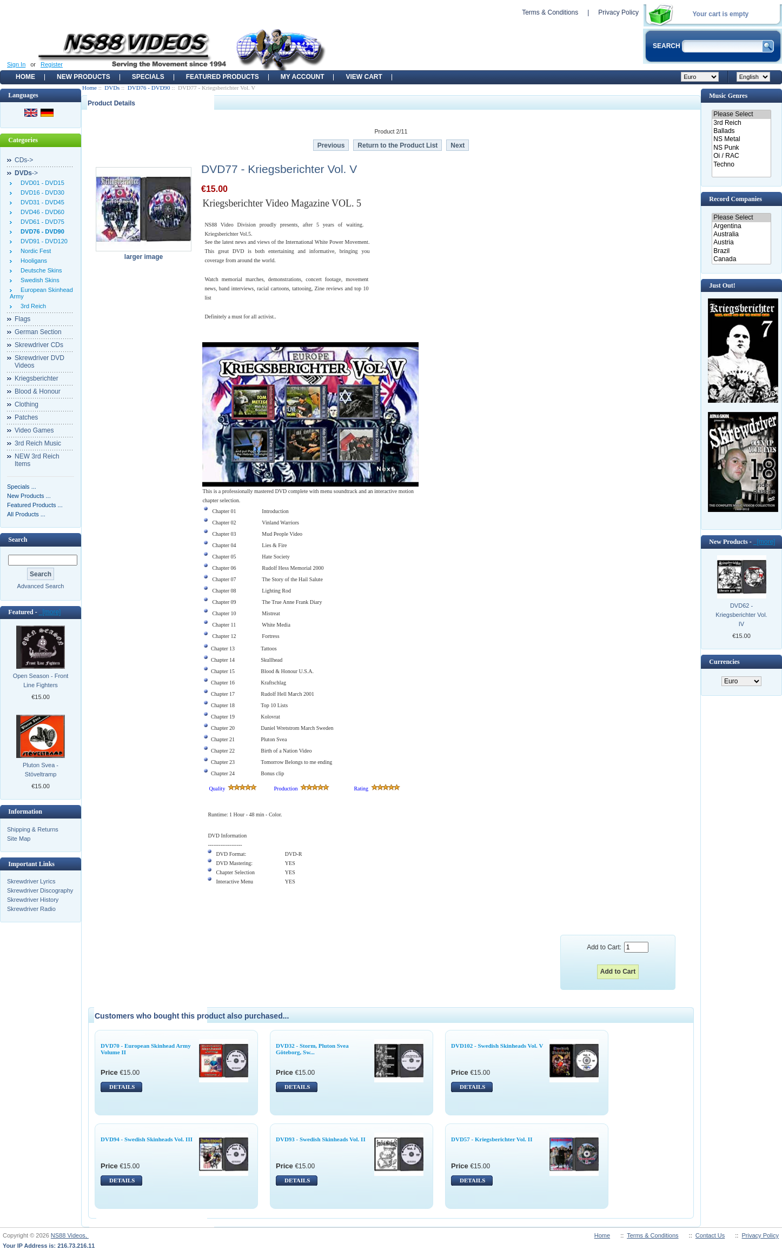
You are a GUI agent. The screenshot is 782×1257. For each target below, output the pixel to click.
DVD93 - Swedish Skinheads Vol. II (321, 1139)
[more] (50, 612)
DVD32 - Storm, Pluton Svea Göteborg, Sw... (312, 1048)
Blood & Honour (38, 391)
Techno (741, 165)
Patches (26, 417)
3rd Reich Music (38, 443)
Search (17, 539)
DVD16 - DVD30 (40, 192)
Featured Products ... (35, 505)
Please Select (741, 114)
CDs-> (24, 160)
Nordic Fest (34, 251)
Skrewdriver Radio (31, 909)
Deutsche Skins (39, 270)
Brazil (741, 251)
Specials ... (21, 486)
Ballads (741, 131)
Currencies (724, 662)
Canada (741, 259)
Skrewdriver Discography (40, 890)
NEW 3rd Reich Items (37, 460)
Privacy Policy (618, 12)
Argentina (741, 226)
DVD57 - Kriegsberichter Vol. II (491, 1139)
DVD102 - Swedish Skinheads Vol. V (497, 1045)
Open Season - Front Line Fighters (41, 680)
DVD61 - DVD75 (40, 221)
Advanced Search (40, 586)
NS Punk (741, 148)
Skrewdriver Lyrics (31, 881)
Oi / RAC (741, 156)
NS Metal (741, 139)
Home (25, 77)
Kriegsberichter (36, 378)
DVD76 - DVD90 (149, 87)
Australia (741, 234)
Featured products (222, 77)
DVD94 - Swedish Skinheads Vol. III (147, 1139)
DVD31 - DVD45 (40, 202)
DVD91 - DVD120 (42, 241)
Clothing (26, 404)
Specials (148, 77)
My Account (302, 77)
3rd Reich (31, 306)
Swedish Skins (38, 280)
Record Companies (735, 199)
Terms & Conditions (550, 12)
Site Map (18, 838)
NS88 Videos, (70, 1235)
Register (52, 64)
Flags (22, 319)
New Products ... (29, 496)
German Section (38, 332)
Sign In (16, 64)
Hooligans (32, 260)
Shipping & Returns (32, 829)
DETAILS (122, 1086)
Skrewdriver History (32, 899)
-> (26, 173)
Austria (741, 242)
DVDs (112, 87)
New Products (83, 77)
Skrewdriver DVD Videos (39, 361)
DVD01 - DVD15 (40, 182)
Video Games (34, 430)
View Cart (364, 77)
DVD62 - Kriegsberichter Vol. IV (741, 614)
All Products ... (26, 514)
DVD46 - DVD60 (40, 212)
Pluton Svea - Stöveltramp (40, 769)
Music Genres (728, 95)
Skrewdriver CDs (39, 345)
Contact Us (710, 1235)
